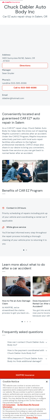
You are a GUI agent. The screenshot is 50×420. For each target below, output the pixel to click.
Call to (25, 87)
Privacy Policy (32, 417)
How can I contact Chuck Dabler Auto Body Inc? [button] (25, 343)
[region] (25, 227)
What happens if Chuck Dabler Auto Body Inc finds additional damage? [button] (25, 360)
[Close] (47, 382)
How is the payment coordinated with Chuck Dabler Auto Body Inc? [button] (25, 352)
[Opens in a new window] (16, 286)
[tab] (23, 250)
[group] (25, 224)
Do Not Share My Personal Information (21, 406)
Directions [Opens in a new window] (25, 65)
